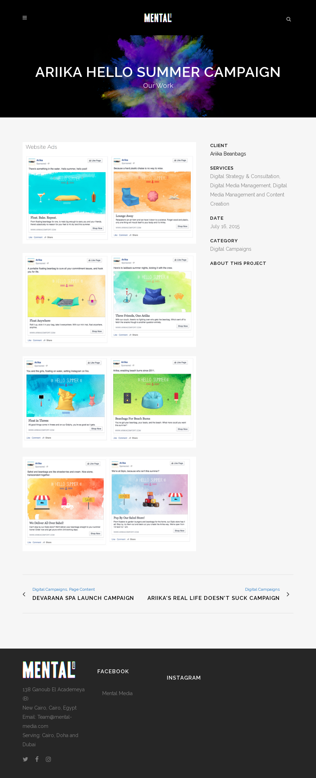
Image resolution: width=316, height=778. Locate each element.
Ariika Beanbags (228, 154)
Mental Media (117, 693)
